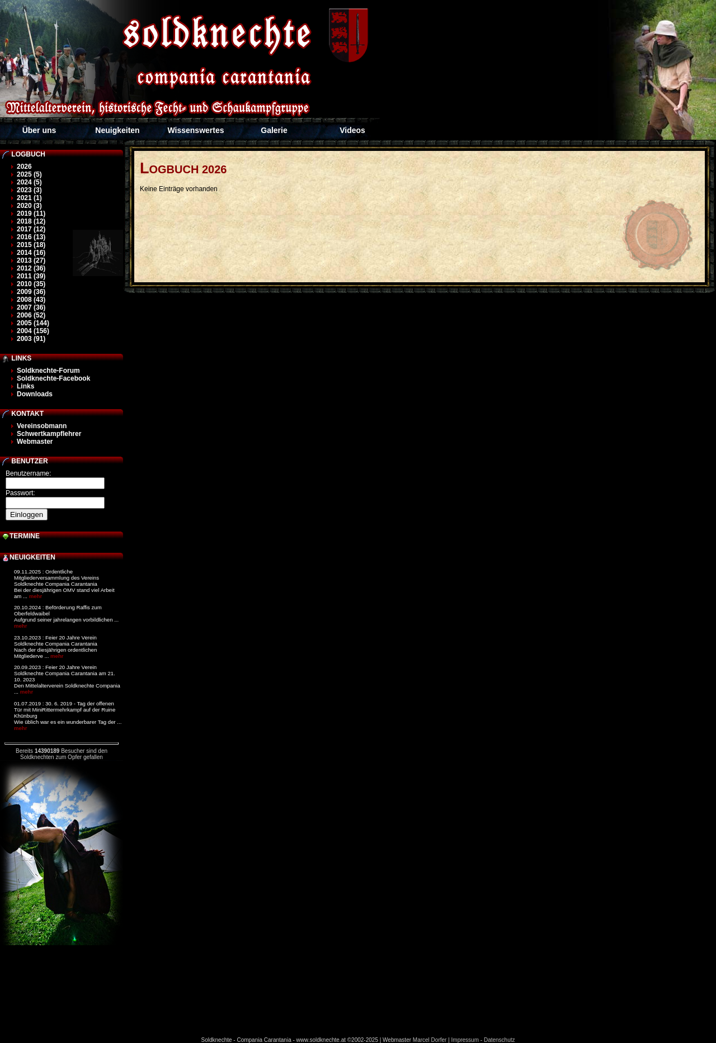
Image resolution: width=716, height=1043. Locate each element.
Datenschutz (499, 1040)
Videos (352, 130)
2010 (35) (31, 284)
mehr (35, 596)
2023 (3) (29, 190)
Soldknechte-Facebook (53, 378)
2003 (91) (31, 339)
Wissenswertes (195, 130)
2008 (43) (31, 300)
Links (25, 386)
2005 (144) (33, 323)
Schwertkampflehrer (49, 434)
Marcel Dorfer (430, 1040)
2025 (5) (29, 174)
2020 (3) (29, 206)
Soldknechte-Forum (48, 370)
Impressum (465, 1040)
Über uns (39, 130)
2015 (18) (31, 245)
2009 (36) (31, 292)
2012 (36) (31, 268)
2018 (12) (31, 221)
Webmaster (35, 441)
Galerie (274, 130)
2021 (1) (29, 198)
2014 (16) (31, 253)
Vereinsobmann (42, 426)
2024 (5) (29, 182)
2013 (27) (31, 260)
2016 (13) (31, 237)
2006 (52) (31, 315)
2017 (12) (31, 229)
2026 (24, 166)
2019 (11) (31, 213)
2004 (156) (33, 331)
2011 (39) (31, 276)
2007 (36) (31, 307)
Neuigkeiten (117, 130)
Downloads (35, 394)
